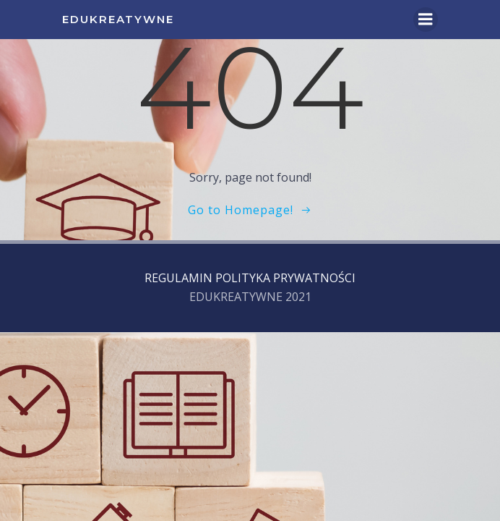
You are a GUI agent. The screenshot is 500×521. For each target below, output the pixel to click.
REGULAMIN (178, 278)
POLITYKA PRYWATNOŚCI (285, 278)
